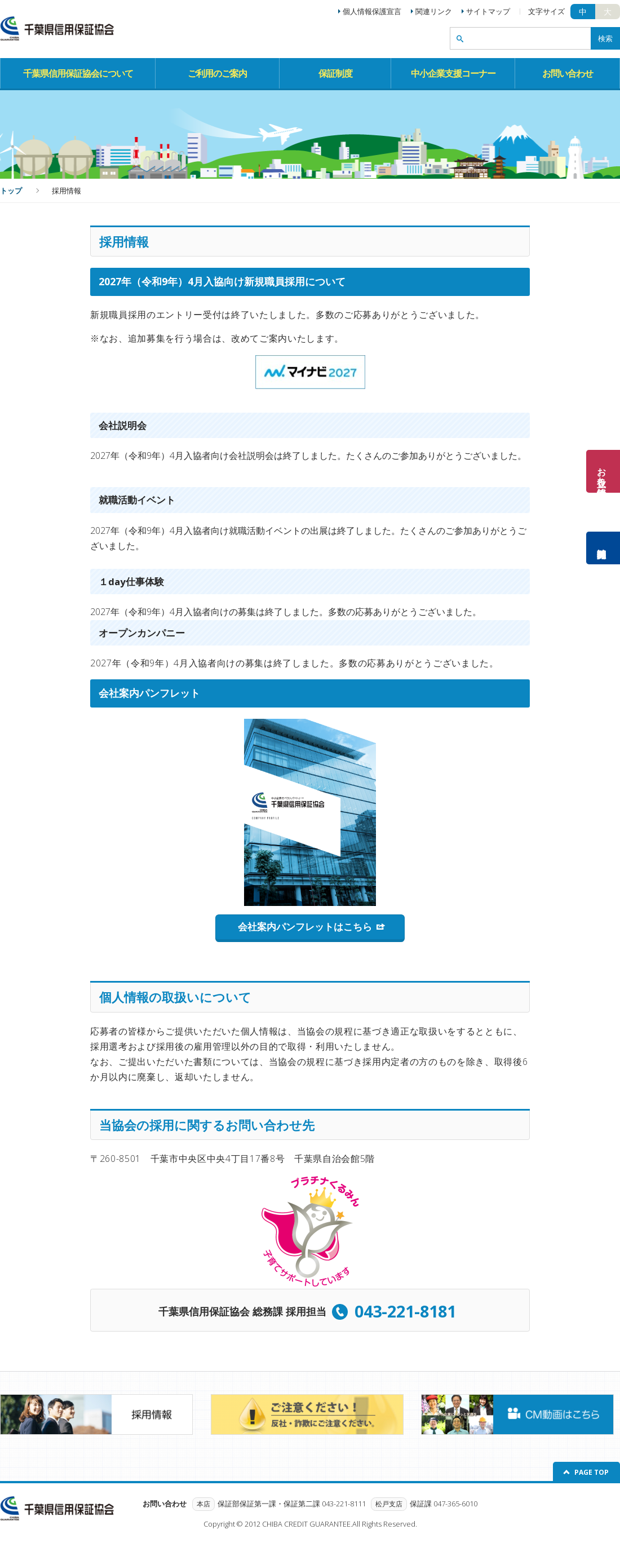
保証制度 (335, 73)
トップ (11, 190)
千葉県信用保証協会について (78, 73)
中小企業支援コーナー (453, 73)
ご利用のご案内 (217, 73)
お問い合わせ (567, 73)
